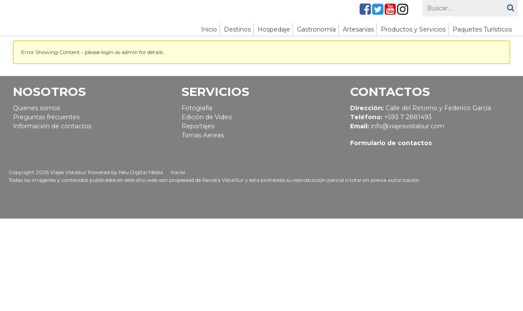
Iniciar (178, 172)
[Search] (470, 8)
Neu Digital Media (141, 172)
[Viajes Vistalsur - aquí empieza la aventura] (97, 18)
